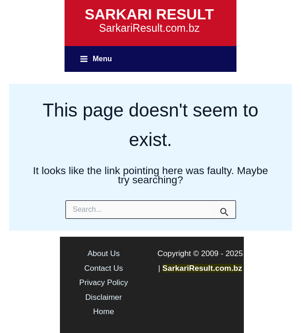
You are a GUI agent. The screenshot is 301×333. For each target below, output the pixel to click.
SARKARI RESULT (149, 14)
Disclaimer (103, 297)
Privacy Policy (103, 282)
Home (103, 311)
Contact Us (103, 268)
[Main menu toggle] (96, 58)
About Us (104, 253)
